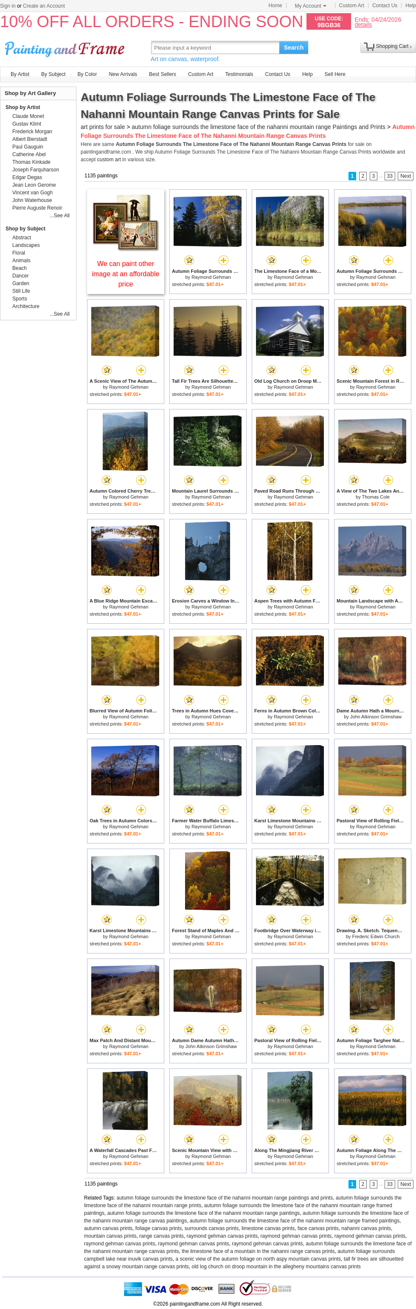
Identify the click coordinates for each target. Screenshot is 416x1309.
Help (410, 5)
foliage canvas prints (158, 1228)
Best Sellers (162, 74)
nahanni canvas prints (366, 1228)
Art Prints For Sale (65, 47)
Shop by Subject (25, 229)
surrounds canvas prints (212, 1228)
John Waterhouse (32, 200)
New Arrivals (123, 74)
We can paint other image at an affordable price (126, 274)
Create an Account (44, 6)
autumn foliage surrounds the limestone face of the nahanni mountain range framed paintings (294, 1221)
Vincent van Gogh (32, 193)
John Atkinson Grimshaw (376, 716)
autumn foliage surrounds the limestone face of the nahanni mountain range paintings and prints (225, 1198)
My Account (310, 6)
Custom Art (351, 5)
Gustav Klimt (26, 124)
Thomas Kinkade (31, 162)
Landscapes (26, 245)
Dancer (20, 276)
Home (275, 5)
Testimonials (239, 74)
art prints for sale (103, 126)
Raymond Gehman (210, 277)
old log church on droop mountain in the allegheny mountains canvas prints (275, 1267)
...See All (60, 216)
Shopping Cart (392, 46)
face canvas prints (318, 1228)
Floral (18, 253)
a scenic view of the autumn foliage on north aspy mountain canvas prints (258, 1259)
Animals (21, 260)
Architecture (25, 306)
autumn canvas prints (108, 1228)
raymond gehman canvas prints (221, 1236)
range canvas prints (161, 1236)
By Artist (20, 74)
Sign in (8, 6)
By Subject (53, 74)
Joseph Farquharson (35, 170)
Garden (20, 283)
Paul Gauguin (27, 147)
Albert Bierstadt (29, 139)
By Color (87, 74)
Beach (19, 268)
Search (294, 47)
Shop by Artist (23, 107)
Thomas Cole (376, 496)
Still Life (21, 291)
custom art (109, 160)
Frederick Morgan (32, 132)
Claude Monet (28, 116)
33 (390, 176)
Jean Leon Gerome (34, 185)
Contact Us (384, 5)
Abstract (21, 238)
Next (405, 176)
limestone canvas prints (268, 1228)
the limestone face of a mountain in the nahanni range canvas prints (258, 1251)
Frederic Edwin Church (375, 936)
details (362, 24)
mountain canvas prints (110, 1236)
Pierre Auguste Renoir (37, 208)
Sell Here (335, 74)
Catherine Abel (29, 154)
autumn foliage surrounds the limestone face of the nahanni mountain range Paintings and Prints (258, 126)
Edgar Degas (27, 177)
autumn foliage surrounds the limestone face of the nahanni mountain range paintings (203, 1213)
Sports (19, 299)
